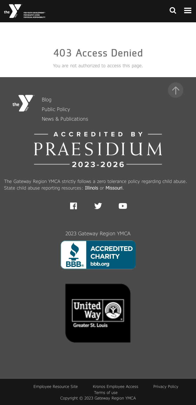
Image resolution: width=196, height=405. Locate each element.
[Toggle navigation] (171, 11)
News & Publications (65, 119)
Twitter (98, 206)
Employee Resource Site (56, 386)
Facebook (77, 206)
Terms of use (106, 392)
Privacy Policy (165, 386)
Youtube (122, 206)
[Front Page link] (24, 11)
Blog (46, 99)
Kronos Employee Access (115, 386)
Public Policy (56, 109)
